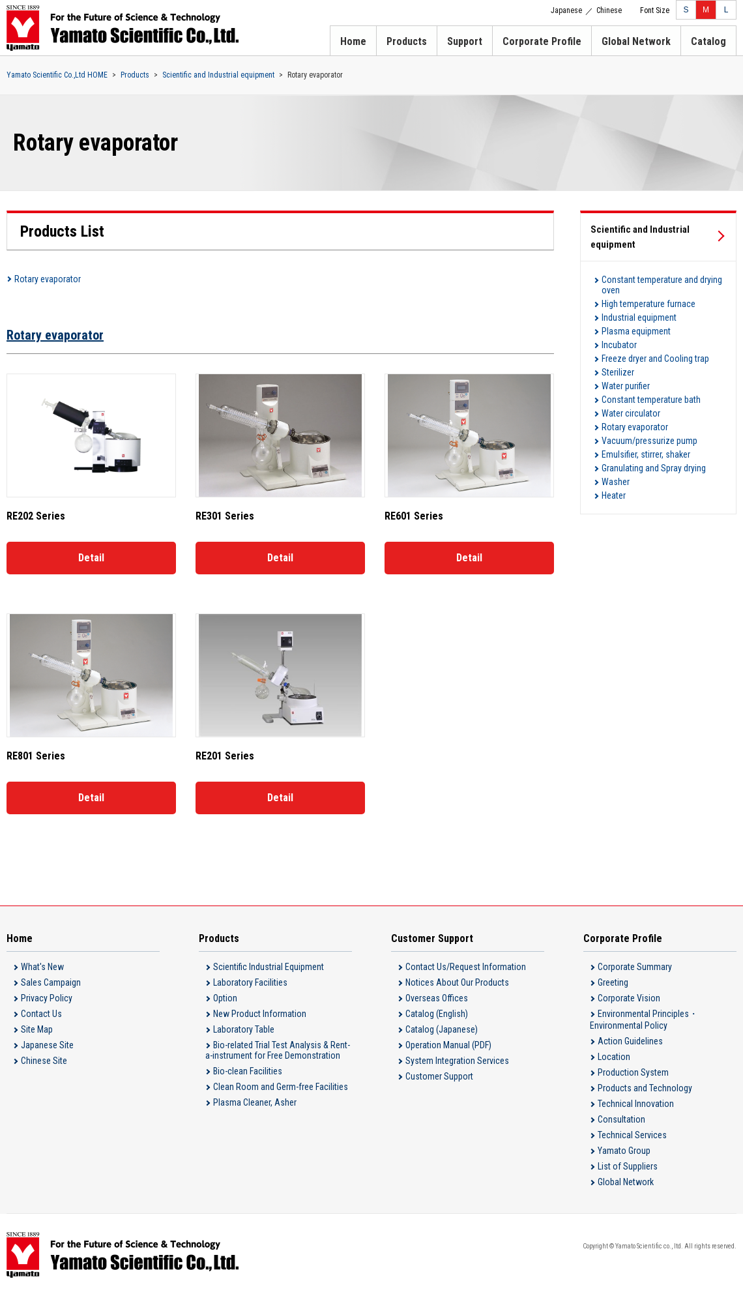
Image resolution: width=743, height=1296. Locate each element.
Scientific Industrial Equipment (268, 967)
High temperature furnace (648, 304)
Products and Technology (645, 1088)
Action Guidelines (630, 1041)
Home (353, 41)
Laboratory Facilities (250, 982)
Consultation (621, 1119)
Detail (91, 558)
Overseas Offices (436, 998)
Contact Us (41, 1014)
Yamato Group (624, 1150)
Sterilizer (618, 372)
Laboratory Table (243, 1029)
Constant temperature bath (651, 399)
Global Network (636, 41)
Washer (616, 482)
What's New (42, 967)
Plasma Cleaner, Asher (255, 1102)
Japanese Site (47, 1045)
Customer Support (439, 1076)
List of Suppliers (628, 1166)
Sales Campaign (51, 982)
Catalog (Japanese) (441, 1029)
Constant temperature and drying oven (662, 284)
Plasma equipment (636, 331)
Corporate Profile (542, 41)
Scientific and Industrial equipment (218, 75)
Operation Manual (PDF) (448, 1045)
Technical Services (632, 1135)
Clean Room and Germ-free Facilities (280, 1087)
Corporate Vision (629, 998)
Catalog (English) (436, 1014)
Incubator (619, 345)
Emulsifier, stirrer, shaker (646, 454)
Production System (633, 1072)
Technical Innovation (636, 1103)
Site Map (37, 1029)
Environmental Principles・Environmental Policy (644, 1020)
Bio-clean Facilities (247, 1071)
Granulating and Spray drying (654, 468)
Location (614, 1057)
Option (225, 998)
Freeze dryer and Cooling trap (655, 358)
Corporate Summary (635, 967)
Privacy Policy (46, 998)
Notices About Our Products (457, 982)
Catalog (708, 41)
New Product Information (259, 1014)
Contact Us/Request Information (465, 967)
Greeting (613, 982)
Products (406, 41)
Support (464, 41)
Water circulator (631, 413)
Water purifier (626, 386)
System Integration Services (457, 1060)
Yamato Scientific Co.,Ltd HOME (57, 75)
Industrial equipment (639, 317)
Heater (614, 495)
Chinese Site (44, 1060)
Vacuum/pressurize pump (649, 440)
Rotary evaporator (47, 279)
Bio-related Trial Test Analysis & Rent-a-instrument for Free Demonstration (277, 1050)
